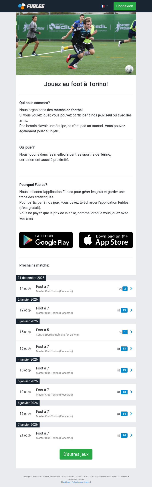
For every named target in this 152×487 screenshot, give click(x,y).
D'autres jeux (75, 454)
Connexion (124, 6)
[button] (104, 6)
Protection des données (81, 482)
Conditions (66, 482)
